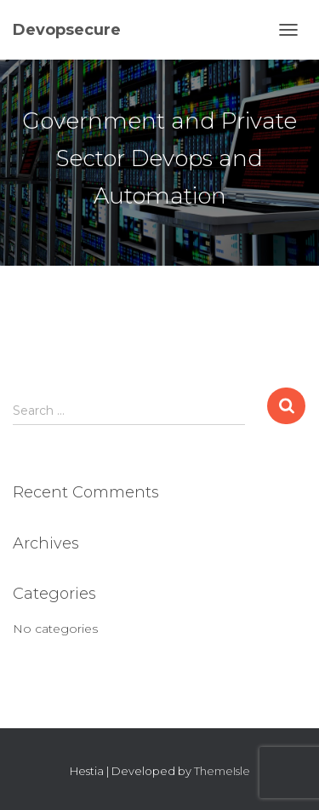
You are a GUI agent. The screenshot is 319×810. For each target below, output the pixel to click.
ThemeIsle (222, 771)
